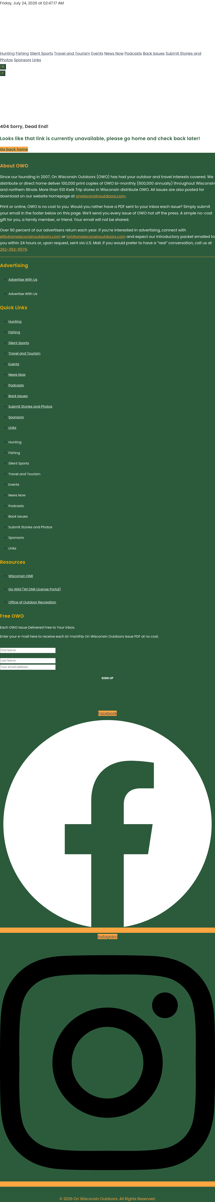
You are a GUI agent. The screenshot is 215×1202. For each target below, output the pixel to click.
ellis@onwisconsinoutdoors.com (30, 236)
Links (36, 60)
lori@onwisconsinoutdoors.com (96, 236)
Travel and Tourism (72, 53)
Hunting (7, 53)
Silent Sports (41, 53)
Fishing (22, 53)
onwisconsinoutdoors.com (101, 196)
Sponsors (22, 60)
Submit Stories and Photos (30, 406)
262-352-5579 (13, 249)
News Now (114, 53)
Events (97, 53)
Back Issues (154, 53)
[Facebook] (1, 114)
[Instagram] (5, 114)
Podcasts (133, 53)
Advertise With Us (22, 279)
